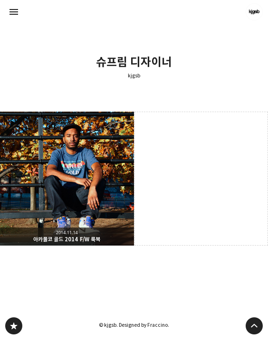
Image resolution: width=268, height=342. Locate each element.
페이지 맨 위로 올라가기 (254, 325)
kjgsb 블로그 (13, 325)
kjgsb (134, 76)
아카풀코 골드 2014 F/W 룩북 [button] (67, 179)
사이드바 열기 (13, 11)
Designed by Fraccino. (144, 325)
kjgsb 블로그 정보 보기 (254, 11)
